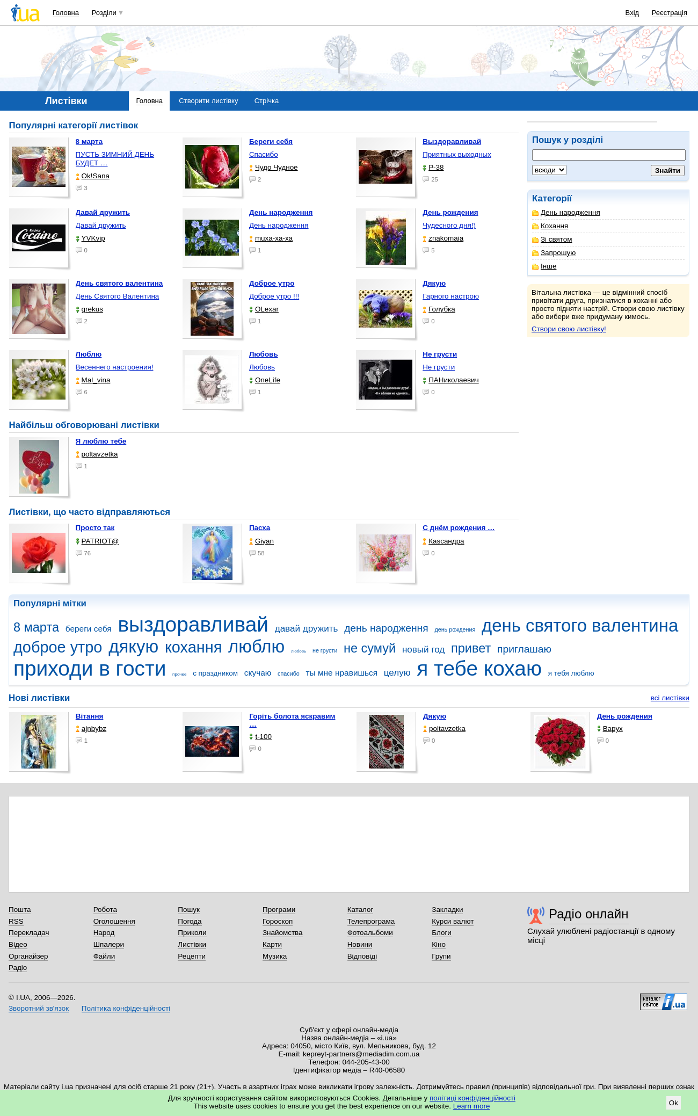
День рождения (624, 716)
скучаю (258, 672)
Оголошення (114, 921)
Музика (275, 956)
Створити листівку (208, 101)
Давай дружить (101, 225)
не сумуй (370, 648)
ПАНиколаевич (450, 380)
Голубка (439, 309)
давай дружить (306, 629)
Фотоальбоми (370, 933)
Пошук (189, 909)
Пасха (259, 528)
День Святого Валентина (117, 296)
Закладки (447, 909)
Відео (18, 944)
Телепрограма (371, 921)
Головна (66, 13)
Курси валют (453, 921)
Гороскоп (278, 921)
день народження (386, 628)
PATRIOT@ (97, 541)
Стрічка (267, 101)
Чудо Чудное (273, 167)
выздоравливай (193, 624)
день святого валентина (580, 625)
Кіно (439, 944)
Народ (104, 933)
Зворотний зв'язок (39, 1008)
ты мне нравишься (342, 672)
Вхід (632, 13)
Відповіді (362, 956)
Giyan (261, 541)
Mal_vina (93, 380)
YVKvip (90, 238)
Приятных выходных (457, 154)
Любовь (262, 367)
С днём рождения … (459, 528)
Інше (544, 266)
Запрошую (554, 253)
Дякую (434, 716)
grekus (89, 309)
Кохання (550, 226)
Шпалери (108, 944)
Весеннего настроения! (115, 367)
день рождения (454, 629)
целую (397, 673)
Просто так (95, 528)
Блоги (442, 933)
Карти (272, 944)
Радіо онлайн (589, 914)
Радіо (18, 967)
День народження (566, 212)
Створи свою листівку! (569, 329)
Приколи (192, 933)
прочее (179, 674)
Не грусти (439, 367)
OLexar (264, 309)
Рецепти (192, 956)
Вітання (90, 716)
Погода (189, 921)
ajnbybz (91, 728)
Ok (673, 1103)
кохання (193, 647)
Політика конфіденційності (126, 1008)
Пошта (20, 909)
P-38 (433, 167)
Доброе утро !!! (274, 296)
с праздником (215, 673)
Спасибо (263, 154)
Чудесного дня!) (449, 225)
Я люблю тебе (101, 441)
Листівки (192, 944)
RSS (16, 921)
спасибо (289, 673)
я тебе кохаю (479, 668)
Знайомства (283, 933)
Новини (360, 944)
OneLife (264, 380)
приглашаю (524, 649)
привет (471, 648)
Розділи (104, 13)
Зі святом (552, 239)
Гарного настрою (451, 296)
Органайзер (28, 956)
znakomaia (443, 238)
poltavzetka (97, 454)
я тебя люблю (571, 673)
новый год (423, 649)
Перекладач (29, 933)
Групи (441, 956)
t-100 (260, 737)
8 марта (36, 627)
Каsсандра (443, 541)
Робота (105, 909)
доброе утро (57, 647)
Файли (104, 956)
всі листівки (670, 698)
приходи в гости (89, 668)
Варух (610, 728)
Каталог (360, 909)
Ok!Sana (93, 176)
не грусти (324, 650)
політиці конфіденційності (472, 1098)
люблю (256, 646)
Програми (279, 909)
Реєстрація (669, 13)
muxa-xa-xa (271, 238)
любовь (298, 651)
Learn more (471, 1106)
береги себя (89, 628)
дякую (133, 646)
